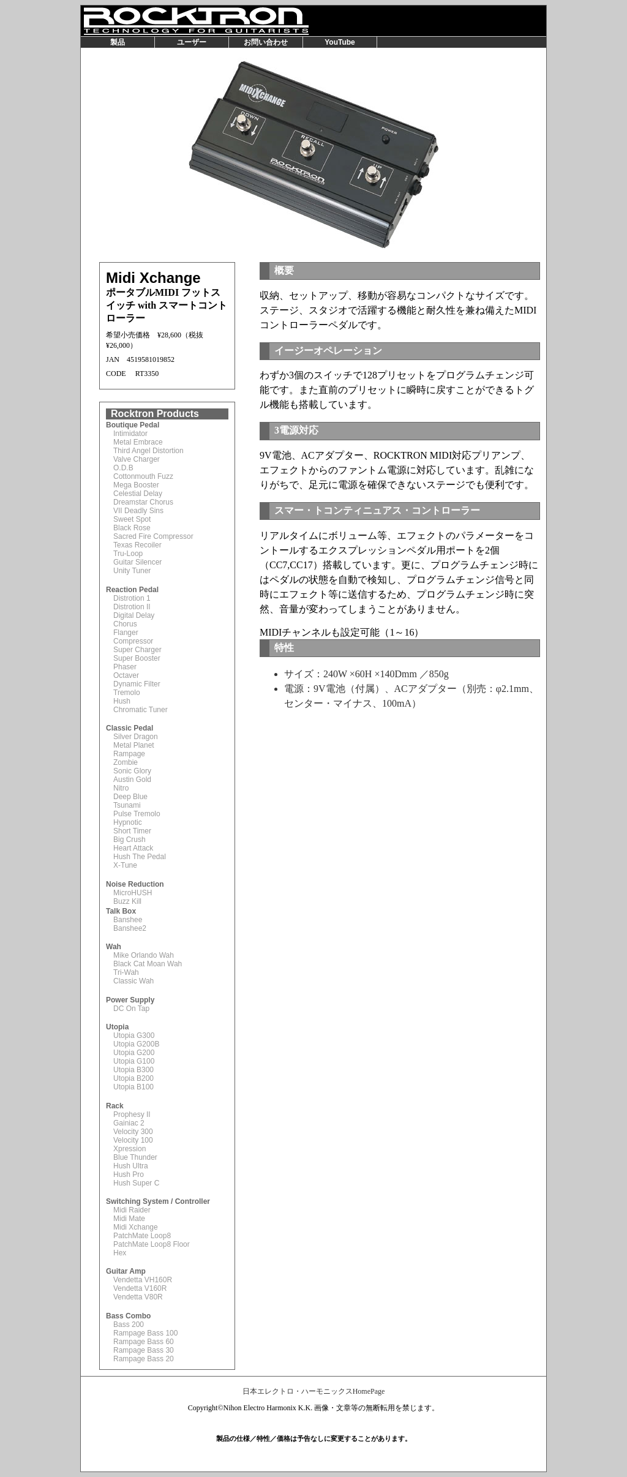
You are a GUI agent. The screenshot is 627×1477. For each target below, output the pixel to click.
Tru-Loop (128, 553)
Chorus (125, 624)
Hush (121, 701)
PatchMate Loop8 (142, 1235)
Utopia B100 (133, 1087)
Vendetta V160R (140, 1288)
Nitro (121, 788)
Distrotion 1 (132, 598)
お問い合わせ (266, 42)
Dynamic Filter (136, 684)
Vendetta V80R (138, 1297)
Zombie (125, 762)
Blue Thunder (135, 1157)
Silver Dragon (135, 736)
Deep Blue (130, 796)
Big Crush (129, 839)
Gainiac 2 (129, 1123)
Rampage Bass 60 (143, 1341)
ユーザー (191, 42)
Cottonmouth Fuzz (143, 476)
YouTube (340, 42)
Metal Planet (133, 745)
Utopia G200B (136, 1044)
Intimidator (130, 433)
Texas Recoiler (137, 545)
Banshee (127, 919)
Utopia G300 (133, 1035)
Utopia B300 (133, 1069)
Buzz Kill (127, 901)
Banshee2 (129, 928)
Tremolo (126, 692)
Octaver (126, 675)
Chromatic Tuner (140, 709)
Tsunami (127, 805)
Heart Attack (133, 848)
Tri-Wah (126, 972)
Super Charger (137, 649)
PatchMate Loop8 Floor (151, 1244)
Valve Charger (136, 459)
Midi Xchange (135, 1227)
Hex (119, 1253)
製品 (117, 42)
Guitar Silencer (137, 562)
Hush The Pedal (139, 856)
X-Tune (125, 865)
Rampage (129, 754)
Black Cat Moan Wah (147, 964)
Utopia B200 (133, 1078)
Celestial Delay (137, 493)
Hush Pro (128, 1174)
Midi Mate (129, 1218)
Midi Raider (132, 1210)
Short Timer (132, 831)
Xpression (129, 1148)
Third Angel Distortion (148, 450)
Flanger (125, 632)
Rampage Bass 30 (143, 1350)
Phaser (125, 667)
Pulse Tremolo (136, 814)
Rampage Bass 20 (143, 1359)
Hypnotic (127, 822)
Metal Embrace (138, 442)
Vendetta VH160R (142, 1280)
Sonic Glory (132, 771)
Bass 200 (128, 1324)
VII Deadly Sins (138, 510)
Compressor (133, 641)
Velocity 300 (133, 1131)
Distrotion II (132, 607)
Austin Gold (132, 779)
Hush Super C (136, 1183)
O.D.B (123, 468)
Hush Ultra (130, 1166)
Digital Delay (133, 615)
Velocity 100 (133, 1140)
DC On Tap (131, 1008)
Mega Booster (136, 485)
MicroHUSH (132, 893)
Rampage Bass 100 (145, 1333)
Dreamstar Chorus (143, 502)
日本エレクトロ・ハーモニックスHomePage (313, 1391)
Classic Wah (133, 981)
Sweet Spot (132, 519)
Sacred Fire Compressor (153, 536)
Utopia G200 (133, 1052)
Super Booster (136, 658)
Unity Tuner (132, 570)
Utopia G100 (133, 1061)
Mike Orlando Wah (143, 955)
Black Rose (132, 528)
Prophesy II (132, 1114)
